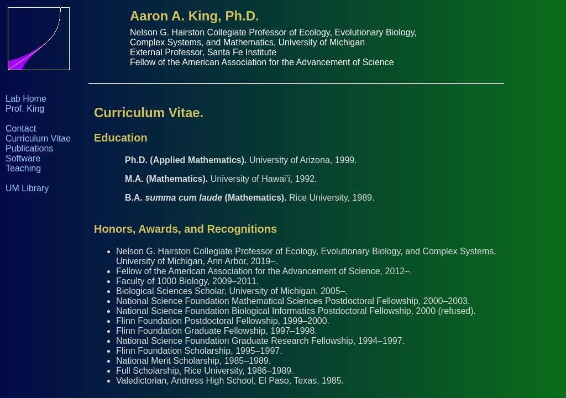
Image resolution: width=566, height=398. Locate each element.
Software (23, 158)
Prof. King (25, 108)
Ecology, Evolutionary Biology (356, 32)
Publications (29, 148)
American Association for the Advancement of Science (288, 62)
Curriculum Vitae (38, 138)
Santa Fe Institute (241, 52)
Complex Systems (165, 42)
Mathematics (248, 42)
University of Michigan (322, 42)
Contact (21, 128)
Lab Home (26, 98)
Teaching (23, 168)
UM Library (27, 188)
